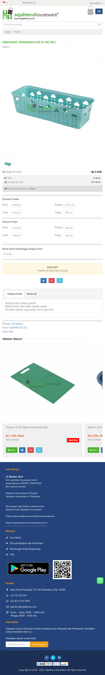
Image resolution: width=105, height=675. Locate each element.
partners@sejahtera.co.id (23, 606)
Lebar (5, 212)
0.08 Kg (16, 204)
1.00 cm (69, 227)
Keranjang (17, 323)
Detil (11, 450)
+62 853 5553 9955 (20, 601)
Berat (5, 204)
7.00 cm (68, 212)
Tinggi (58, 212)
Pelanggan (96, 3)
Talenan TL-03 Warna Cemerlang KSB (26, 427)
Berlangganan (39, 644)
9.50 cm (16, 212)
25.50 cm (69, 204)
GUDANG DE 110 (18, 327)
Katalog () (29, 2)
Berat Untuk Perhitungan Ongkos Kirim (22, 248)
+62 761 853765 (18, 595)
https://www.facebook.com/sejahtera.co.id (26, 522)
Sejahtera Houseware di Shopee (21, 493)
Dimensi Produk (10, 199)
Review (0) (31, 293)
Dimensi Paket (10, 221)
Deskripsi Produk (14, 293)
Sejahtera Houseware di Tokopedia (23, 496)
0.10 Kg (16, 227)
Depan (8, 31)
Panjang (59, 204)
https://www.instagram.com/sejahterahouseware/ (30, 516)
